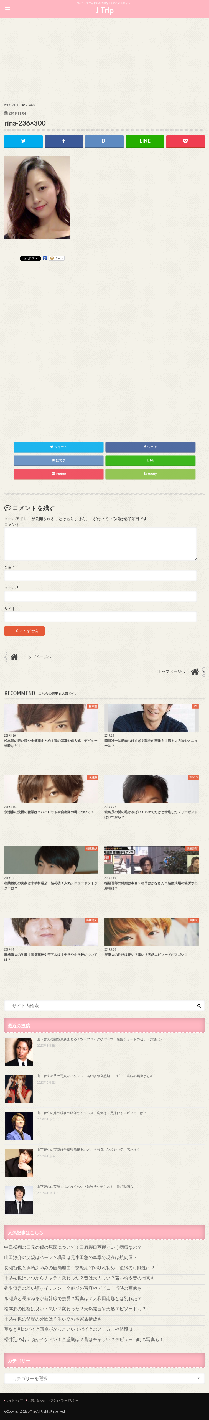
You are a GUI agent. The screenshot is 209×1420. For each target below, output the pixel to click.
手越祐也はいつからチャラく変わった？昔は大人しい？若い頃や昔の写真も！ (81, 1277)
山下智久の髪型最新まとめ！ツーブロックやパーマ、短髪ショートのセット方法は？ (100, 1039)
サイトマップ (14, 1400)
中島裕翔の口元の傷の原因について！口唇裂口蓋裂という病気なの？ (73, 1247)
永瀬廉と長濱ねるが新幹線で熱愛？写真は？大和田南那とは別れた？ (73, 1298)
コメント (12, 524)
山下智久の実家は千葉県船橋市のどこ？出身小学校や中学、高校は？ (88, 1150)
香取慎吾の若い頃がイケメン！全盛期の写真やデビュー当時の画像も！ (75, 1288)
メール (11, 588)
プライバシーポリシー (64, 1400)
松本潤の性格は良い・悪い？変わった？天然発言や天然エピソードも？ (75, 1308)
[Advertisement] (104, 61)
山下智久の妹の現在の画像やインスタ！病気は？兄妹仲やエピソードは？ (92, 1113)
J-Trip (104, 10)
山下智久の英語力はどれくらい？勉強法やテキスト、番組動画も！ (87, 1186)
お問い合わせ (36, 1400)
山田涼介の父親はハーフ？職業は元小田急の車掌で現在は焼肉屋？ (70, 1257)
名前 (9, 567)
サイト (10, 608)
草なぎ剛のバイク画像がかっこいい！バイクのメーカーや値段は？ (70, 1329)
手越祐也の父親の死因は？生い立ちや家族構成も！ (55, 1318)
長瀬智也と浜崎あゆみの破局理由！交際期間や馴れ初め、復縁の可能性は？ (79, 1267)
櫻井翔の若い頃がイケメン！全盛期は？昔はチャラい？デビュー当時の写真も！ (84, 1339)
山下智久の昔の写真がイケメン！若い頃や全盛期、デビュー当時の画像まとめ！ (97, 1076)
